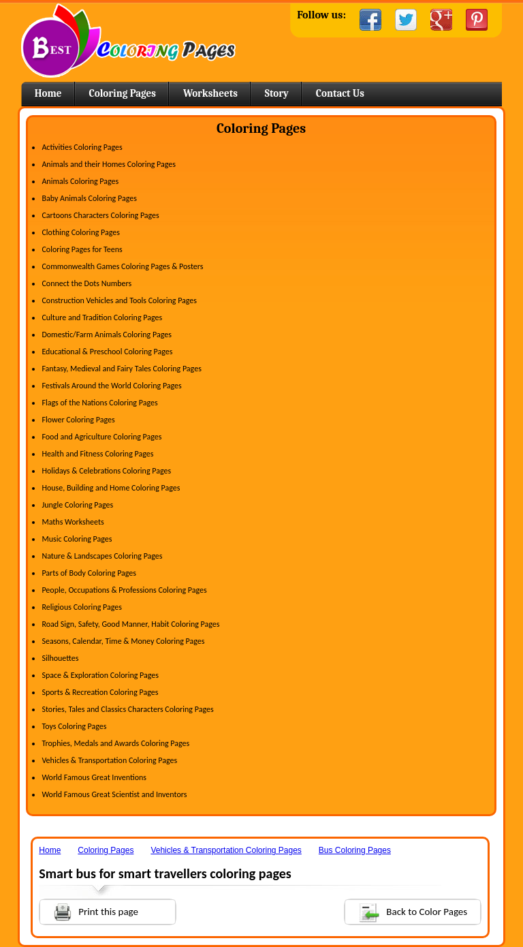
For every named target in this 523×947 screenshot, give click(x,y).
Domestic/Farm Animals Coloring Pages (106, 334)
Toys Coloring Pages (74, 726)
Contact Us (340, 93)
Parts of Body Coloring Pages (89, 573)
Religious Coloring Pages (82, 607)
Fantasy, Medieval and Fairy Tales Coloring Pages (121, 368)
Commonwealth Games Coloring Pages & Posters (122, 266)
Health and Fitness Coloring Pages (97, 454)
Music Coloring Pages (77, 539)
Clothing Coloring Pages (81, 232)
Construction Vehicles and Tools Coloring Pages (119, 300)
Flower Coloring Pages (78, 419)
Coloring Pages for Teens (82, 249)
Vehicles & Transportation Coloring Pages (109, 760)
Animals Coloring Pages (80, 181)
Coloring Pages (122, 93)
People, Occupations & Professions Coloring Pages (124, 590)
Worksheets (210, 93)
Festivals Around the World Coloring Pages (111, 385)
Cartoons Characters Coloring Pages (100, 215)
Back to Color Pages (406, 911)
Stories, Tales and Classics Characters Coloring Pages (127, 709)
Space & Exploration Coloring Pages (100, 675)
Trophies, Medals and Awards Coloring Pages (115, 743)
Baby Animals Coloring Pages (89, 198)
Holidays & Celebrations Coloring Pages (106, 471)
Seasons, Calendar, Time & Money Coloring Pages (123, 641)
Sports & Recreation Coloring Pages (100, 692)
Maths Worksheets (73, 522)
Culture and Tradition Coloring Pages (102, 317)
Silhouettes (60, 658)
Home (128, 40)
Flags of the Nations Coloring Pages (99, 402)
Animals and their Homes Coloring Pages (109, 164)
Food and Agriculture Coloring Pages (101, 436)
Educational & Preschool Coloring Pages (107, 351)
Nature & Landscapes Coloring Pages (102, 556)
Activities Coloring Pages (82, 147)
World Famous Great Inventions (94, 777)
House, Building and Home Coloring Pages (111, 488)
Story (277, 93)
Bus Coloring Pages (355, 850)
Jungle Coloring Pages (77, 505)
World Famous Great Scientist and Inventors (114, 794)
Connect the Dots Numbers (86, 283)
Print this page (89, 910)
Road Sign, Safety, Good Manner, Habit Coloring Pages (130, 624)
